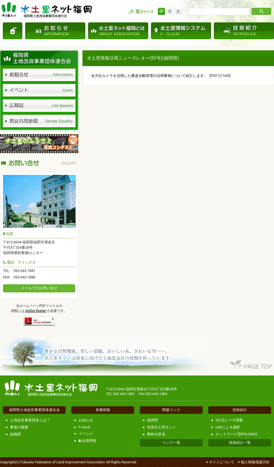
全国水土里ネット (161, 427)
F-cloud (84, 427)
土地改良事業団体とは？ (30, 420)
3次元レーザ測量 (229, 420)
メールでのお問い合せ (39, 288)
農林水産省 (156, 434)
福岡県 (152, 420)
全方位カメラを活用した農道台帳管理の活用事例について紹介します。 (149, 76)
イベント (86, 433)
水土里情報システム (181, 30)
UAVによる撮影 (228, 427)
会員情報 (87, 440)
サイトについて (221, 462)
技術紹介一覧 (240, 442)
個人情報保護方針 (255, 462)
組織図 (15, 434)
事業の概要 (19, 427)
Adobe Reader (35, 311)
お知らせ (55, 30)
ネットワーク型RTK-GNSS (236, 434)
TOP (12, 30)
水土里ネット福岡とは (118, 30)
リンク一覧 (171, 442)
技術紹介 (244, 30)
